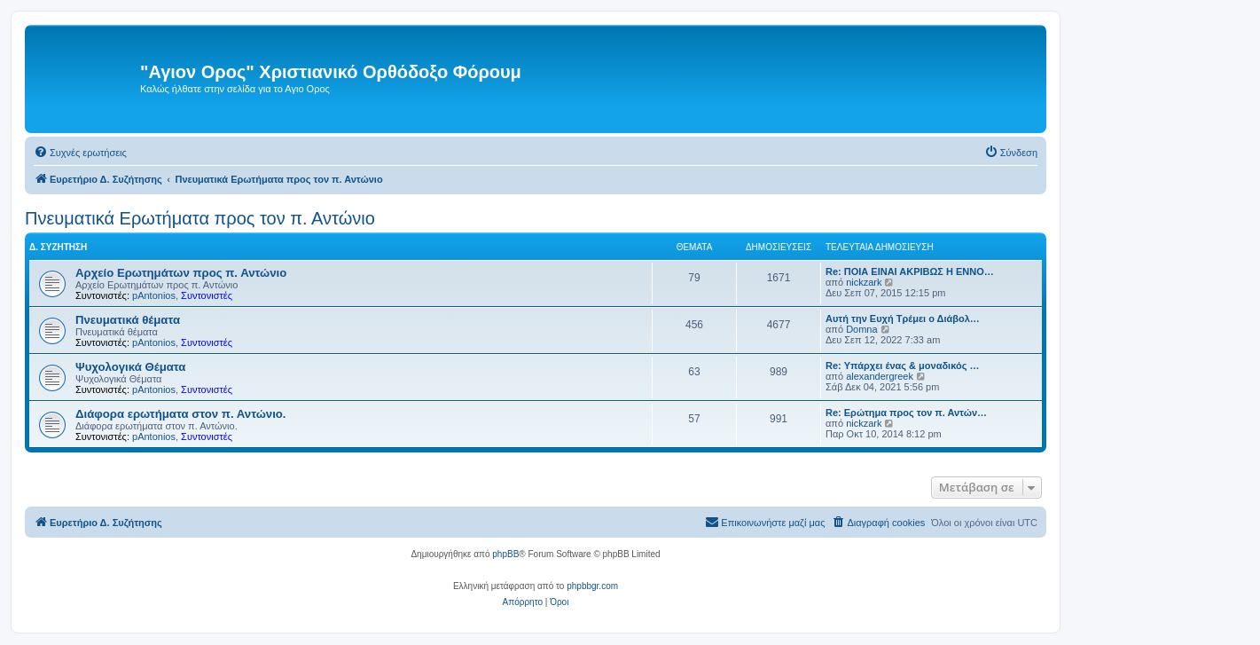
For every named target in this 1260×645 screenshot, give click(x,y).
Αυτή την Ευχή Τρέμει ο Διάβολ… (903, 318)
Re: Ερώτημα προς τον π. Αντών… (906, 412)
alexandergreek (879, 376)
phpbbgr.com (592, 586)
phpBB (505, 554)
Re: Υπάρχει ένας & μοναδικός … (902, 365)
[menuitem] (80, 152)
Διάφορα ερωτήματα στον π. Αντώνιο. (180, 414)
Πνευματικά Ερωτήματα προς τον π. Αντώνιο (200, 218)
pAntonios (154, 295)
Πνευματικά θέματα (127, 319)
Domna (861, 329)
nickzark (863, 282)
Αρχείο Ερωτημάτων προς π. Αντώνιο (180, 272)
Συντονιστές (206, 295)
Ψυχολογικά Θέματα (130, 367)
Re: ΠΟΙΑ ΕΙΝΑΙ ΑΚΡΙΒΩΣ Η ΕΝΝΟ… (910, 271)
